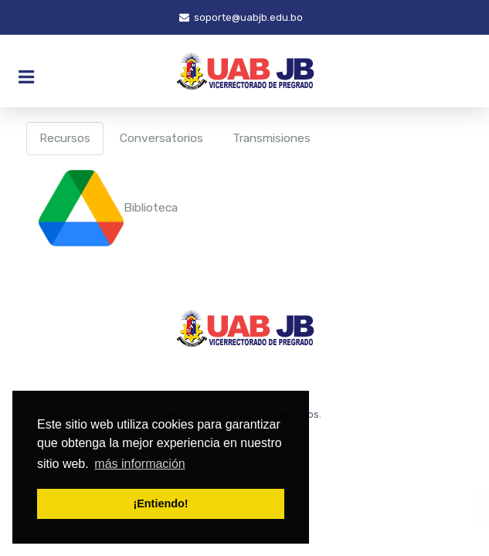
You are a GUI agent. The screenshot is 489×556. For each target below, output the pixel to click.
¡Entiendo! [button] (160, 503)
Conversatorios (161, 138)
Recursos (64, 138)
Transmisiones (272, 138)
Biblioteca (108, 207)
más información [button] (139, 463)
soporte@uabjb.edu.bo (241, 17)
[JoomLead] (244, 71)
